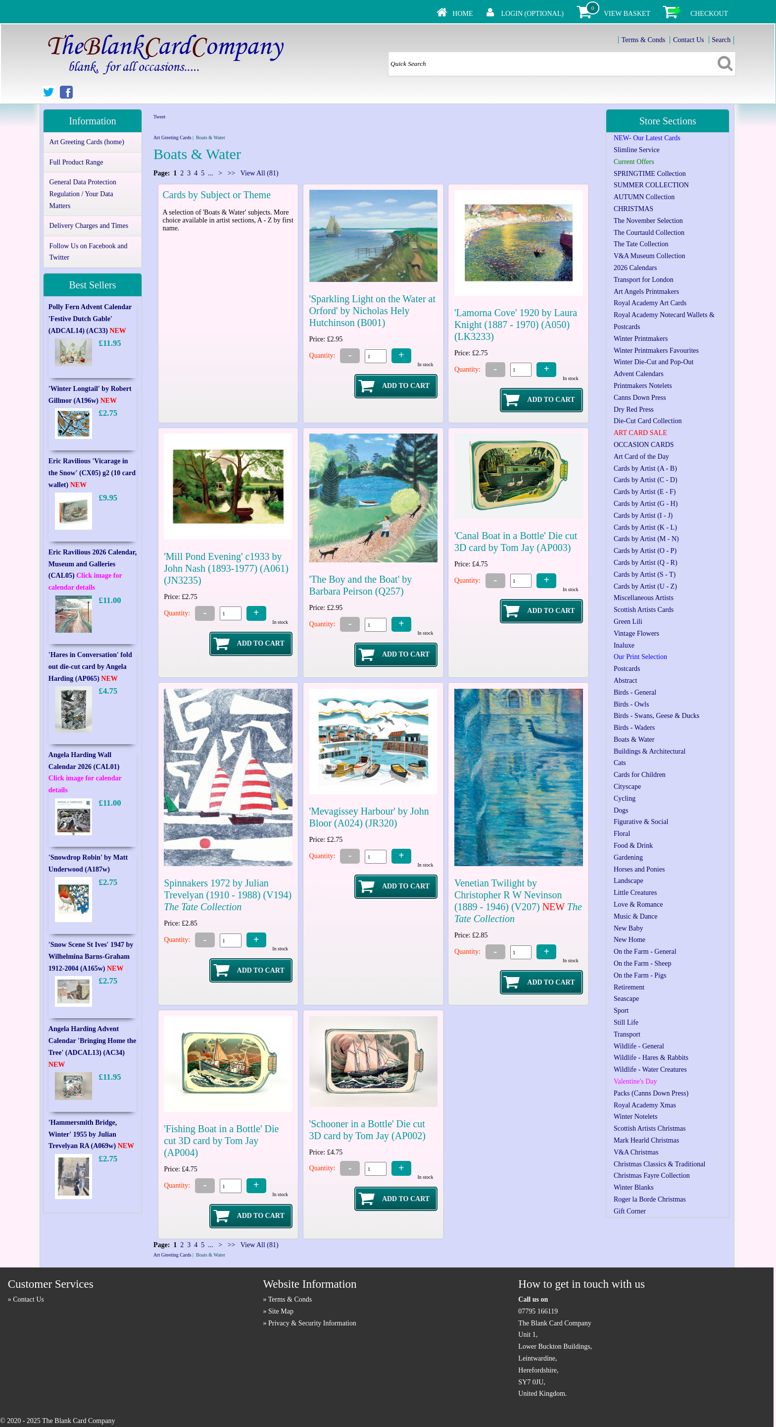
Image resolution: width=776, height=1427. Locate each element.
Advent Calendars (639, 374)
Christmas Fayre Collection (652, 1175)
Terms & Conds (643, 40)
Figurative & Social (641, 821)
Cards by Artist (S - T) (645, 574)
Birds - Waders (634, 727)
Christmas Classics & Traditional (660, 1164)
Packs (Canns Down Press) (651, 1093)
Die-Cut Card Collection (648, 421)
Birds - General (635, 692)
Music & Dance (636, 916)
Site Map (280, 1311)
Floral (622, 833)
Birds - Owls (631, 704)
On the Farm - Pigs (640, 975)
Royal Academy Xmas (645, 1105)
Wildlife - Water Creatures (650, 1069)
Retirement (629, 987)
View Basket (627, 13)
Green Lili (628, 621)
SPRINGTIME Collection (650, 173)
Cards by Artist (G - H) (646, 503)
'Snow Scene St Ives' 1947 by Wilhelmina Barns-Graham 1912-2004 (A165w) (91, 956)
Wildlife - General (639, 1046)
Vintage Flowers (636, 633)
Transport (627, 1034)
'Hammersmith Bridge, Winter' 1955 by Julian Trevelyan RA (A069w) (91, 1134)
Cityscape (627, 786)
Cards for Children (640, 774)
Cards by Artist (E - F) (645, 491)
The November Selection (648, 220)
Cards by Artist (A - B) (645, 468)
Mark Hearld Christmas (646, 1140)
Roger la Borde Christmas (650, 1199)
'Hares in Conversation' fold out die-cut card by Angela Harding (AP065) (90, 666)
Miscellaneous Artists (644, 598)
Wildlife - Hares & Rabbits (651, 1057)
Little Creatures (635, 892)
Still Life (626, 1022)
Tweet (159, 116)
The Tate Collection (641, 244)
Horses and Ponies (639, 869)
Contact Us (688, 40)
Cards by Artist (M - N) (646, 539)
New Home (629, 939)
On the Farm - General (645, 951)
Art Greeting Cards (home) (86, 142)
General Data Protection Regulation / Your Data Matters (82, 194)
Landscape (628, 880)
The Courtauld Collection (649, 232)
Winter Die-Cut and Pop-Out (654, 362)
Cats (620, 763)
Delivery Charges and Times (89, 225)
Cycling (624, 798)
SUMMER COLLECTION (651, 185)
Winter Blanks (634, 1187)
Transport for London (644, 279)
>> (231, 173)
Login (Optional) (532, 13)
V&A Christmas (636, 1152)
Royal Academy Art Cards (650, 303)
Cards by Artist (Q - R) (646, 562)
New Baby (628, 928)
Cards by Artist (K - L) (645, 527)
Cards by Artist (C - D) (646, 480)
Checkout (709, 13)
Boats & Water (634, 739)
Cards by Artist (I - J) (643, 515)
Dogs (621, 810)
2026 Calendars (635, 268)
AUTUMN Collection (644, 197)
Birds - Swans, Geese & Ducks (656, 715)
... (210, 173)
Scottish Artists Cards (644, 609)
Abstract (625, 680)
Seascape (626, 998)
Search (721, 40)
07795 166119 (538, 1311)
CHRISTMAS (633, 209)
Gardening (628, 857)
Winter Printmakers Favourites (656, 350)
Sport (621, 1010)
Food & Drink (633, 845)
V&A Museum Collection (649, 256)
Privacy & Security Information (312, 1323)
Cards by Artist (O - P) (645, 550)
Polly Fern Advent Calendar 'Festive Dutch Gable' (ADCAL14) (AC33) (90, 318)
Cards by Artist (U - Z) (645, 586)
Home (462, 13)
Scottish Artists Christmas (649, 1128)
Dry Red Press (634, 409)
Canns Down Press (640, 397)
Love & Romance (638, 904)
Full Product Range (76, 162)
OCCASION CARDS (644, 444)
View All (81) (259, 173)
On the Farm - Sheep (643, 963)
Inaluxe (624, 645)
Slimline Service (637, 150)
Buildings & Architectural (649, 751)
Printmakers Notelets (643, 385)
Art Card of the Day (641, 456)
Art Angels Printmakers (646, 291)
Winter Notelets (635, 1116)
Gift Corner (630, 1211)
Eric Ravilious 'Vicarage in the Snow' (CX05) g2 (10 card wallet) (92, 473)
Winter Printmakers (641, 338)
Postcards (627, 668)
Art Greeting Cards (172, 137)
